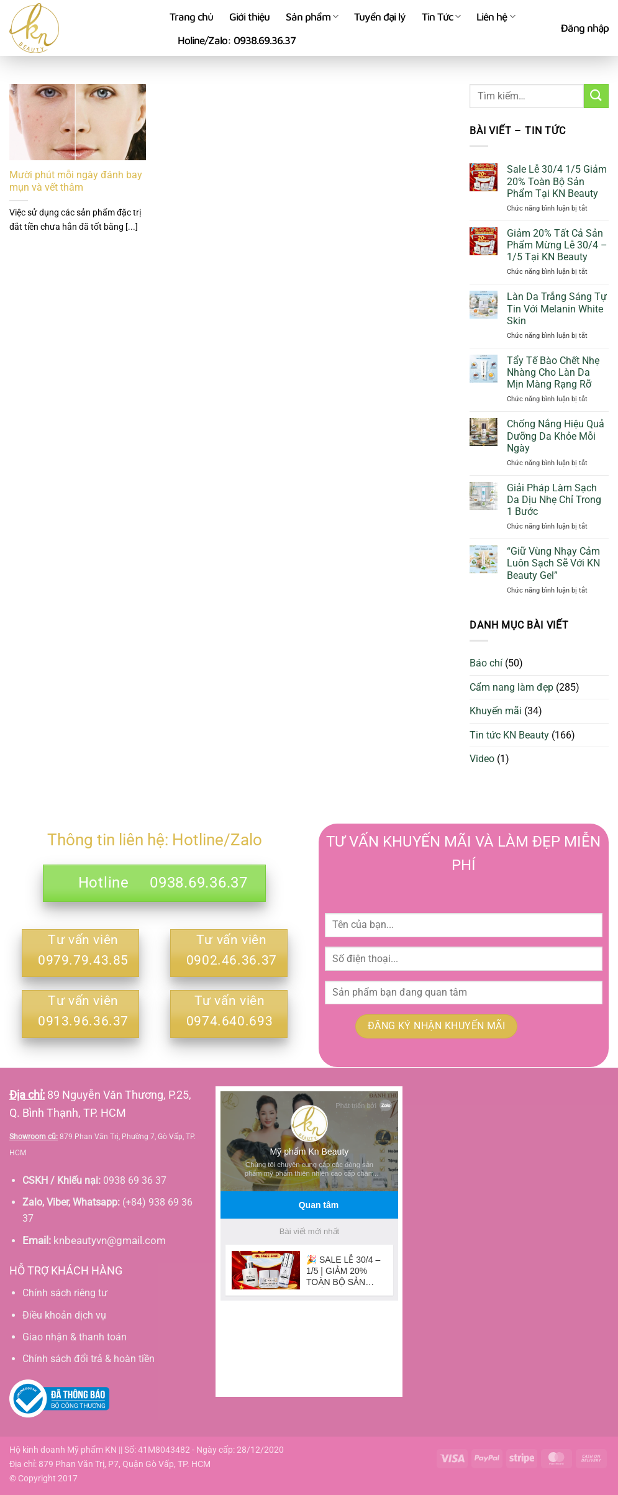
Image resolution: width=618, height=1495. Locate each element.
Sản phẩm (312, 17)
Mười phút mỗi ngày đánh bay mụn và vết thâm (75, 181)
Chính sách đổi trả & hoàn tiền (88, 1359)
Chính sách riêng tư (64, 1293)
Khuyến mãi (496, 711)
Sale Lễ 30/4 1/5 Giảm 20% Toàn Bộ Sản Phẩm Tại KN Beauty (557, 181)
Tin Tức (441, 17)
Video (482, 759)
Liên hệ (495, 17)
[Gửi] (596, 96)
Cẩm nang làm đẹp (511, 687)
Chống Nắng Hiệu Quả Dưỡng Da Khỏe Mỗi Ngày (555, 435)
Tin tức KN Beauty (509, 735)
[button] (585, 28)
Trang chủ (191, 17)
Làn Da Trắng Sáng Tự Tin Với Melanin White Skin (557, 308)
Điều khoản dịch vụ (64, 1315)
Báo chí (486, 663)
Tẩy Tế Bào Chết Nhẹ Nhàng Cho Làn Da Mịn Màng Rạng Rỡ (553, 372)
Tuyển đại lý (380, 17)
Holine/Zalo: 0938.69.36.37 (237, 40)
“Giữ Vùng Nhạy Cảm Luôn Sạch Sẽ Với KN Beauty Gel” (553, 563)
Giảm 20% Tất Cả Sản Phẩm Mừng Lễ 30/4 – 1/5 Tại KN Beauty (557, 245)
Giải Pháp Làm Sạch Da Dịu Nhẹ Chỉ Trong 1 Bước (554, 499)
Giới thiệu (249, 17)
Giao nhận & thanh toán (74, 1337)
